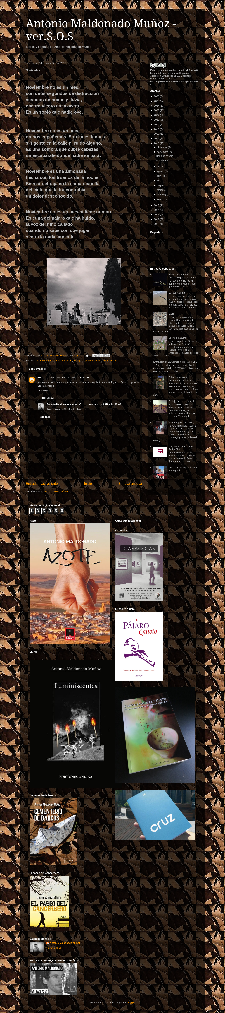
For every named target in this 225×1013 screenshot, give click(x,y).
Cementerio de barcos (49, 360)
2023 (157, 110)
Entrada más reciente (42, 483)
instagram (79, 360)
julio (159, 175)
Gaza (171, 313)
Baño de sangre (164, 156)
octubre (161, 166)
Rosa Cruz (43, 377)
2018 (157, 133)
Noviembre (162, 160)
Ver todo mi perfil (55, 947)
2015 (157, 205)
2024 (157, 105)
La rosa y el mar (177, 292)
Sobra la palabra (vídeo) (181, 422)
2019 (157, 129)
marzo (160, 190)
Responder (43, 390)
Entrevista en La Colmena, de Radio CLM (175, 361)
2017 (157, 138)
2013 (157, 214)
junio (160, 180)
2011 (157, 224)
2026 (157, 96)
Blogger (131, 1002)
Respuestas (47, 397)
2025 (157, 101)
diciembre (162, 147)
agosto (161, 171)
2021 (157, 119)
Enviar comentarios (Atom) (55, 491)
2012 (157, 219)
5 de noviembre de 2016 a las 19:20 (69, 377)
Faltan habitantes (177, 377)
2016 (157, 143)
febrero (161, 194)
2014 (157, 209)
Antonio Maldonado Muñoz (61, 404)
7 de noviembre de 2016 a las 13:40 (102, 404)
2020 (157, 124)
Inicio (88, 483)
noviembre (163, 151)
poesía (97, 360)
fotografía (67, 360)
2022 (157, 115)
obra (158, 70)
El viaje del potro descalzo (182, 401)
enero (160, 199)
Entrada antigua (130, 483)
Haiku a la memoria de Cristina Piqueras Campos (182, 276)
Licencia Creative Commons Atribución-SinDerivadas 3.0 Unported (170, 74)
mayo (160, 185)
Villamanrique (110, 360)
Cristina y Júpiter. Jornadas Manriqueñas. (182, 469)
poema (89, 360)
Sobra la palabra (177, 337)
